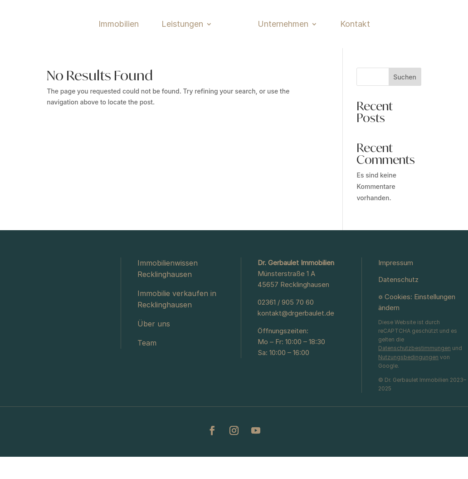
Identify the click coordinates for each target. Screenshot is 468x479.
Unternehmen (319, 31)
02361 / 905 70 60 (286, 324)
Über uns (153, 346)
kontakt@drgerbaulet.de (296, 335)
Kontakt (392, 31)
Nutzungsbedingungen (408, 379)
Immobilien (82, 31)
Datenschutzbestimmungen (414, 370)
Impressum (395, 285)
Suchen (404, 99)
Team (146, 365)
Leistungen (145, 31)
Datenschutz (398, 301)
